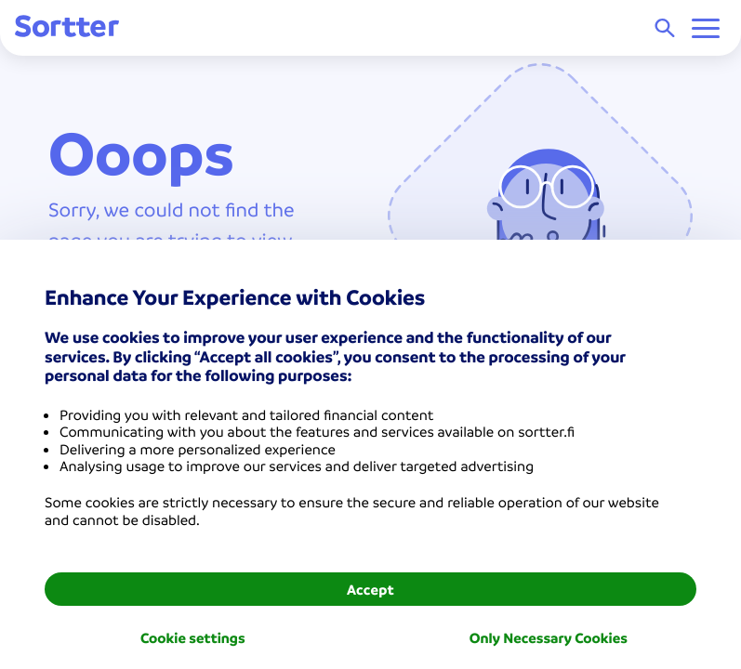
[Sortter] (67, 27)
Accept (370, 589)
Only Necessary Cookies (549, 637)
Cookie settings (192, 637)
